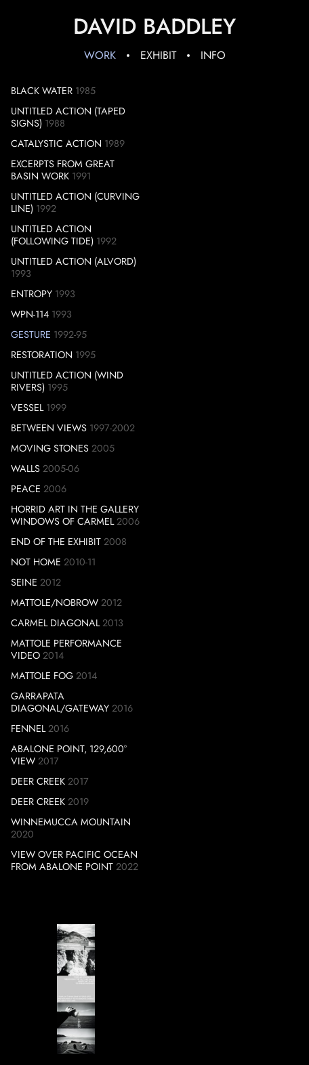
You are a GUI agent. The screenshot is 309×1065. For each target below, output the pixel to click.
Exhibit (158, 55)
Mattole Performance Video (66, 649)
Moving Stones (50, 448)
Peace (26, 489)
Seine (24, 582)
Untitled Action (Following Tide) (52, 235)
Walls (25, 468)
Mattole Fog (42, 675)
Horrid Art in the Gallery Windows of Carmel (75, 515)
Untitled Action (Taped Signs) (68, 117)
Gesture (31, 334)
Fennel (28, 728)
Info (213, 55)
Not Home (36, 562)
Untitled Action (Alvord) (73, 261)
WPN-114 (30, 314)
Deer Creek (38, 781)
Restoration (42, 355)
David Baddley (154, 26)
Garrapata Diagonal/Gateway (60, 702)
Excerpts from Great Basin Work (63, 170)
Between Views (49, 428)
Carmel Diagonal (55, 623)
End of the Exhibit (56, 541)
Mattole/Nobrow (54, 602)
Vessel (27, 407)
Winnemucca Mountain (71, 822)
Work (100, 55)
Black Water (42, 90)
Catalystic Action (56, 143)
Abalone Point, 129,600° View (69, 755)
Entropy (31, 294)
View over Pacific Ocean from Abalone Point (74, 860)
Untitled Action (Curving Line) (75, 202)
